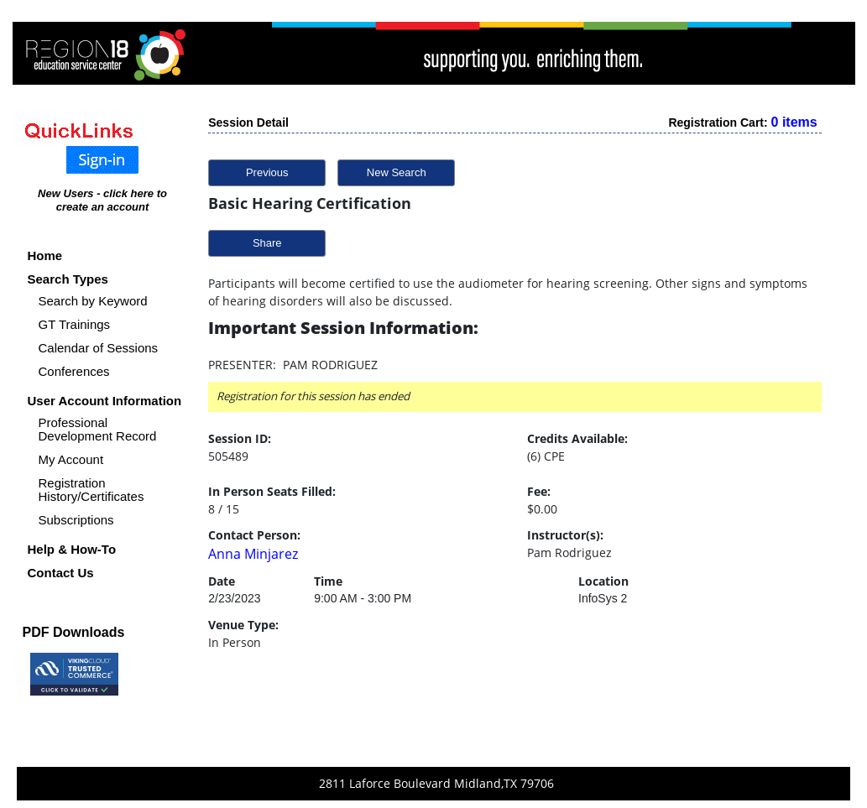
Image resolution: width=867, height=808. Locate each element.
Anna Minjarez (253, 554)
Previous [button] (267, 172)
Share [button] (267, 243)
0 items (794, 122)
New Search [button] (396, 172)
